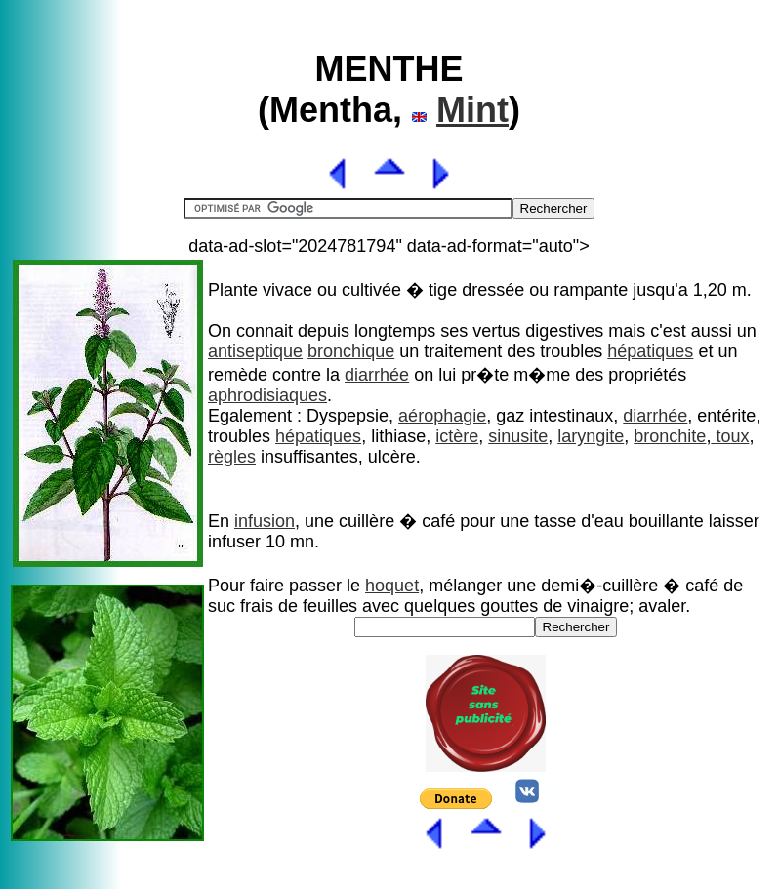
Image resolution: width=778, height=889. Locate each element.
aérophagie (442, 415)
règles (232, 456)
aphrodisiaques (267, 395)
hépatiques (650, 351)
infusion (264, 521)
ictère (456, 436)
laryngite (590, 436)
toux (730, 436)
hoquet (392, 585)
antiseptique (255, 351)
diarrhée (377, 374)
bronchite (670, 436)
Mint (472, 110)
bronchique (350, 351)
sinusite (518, 436)
